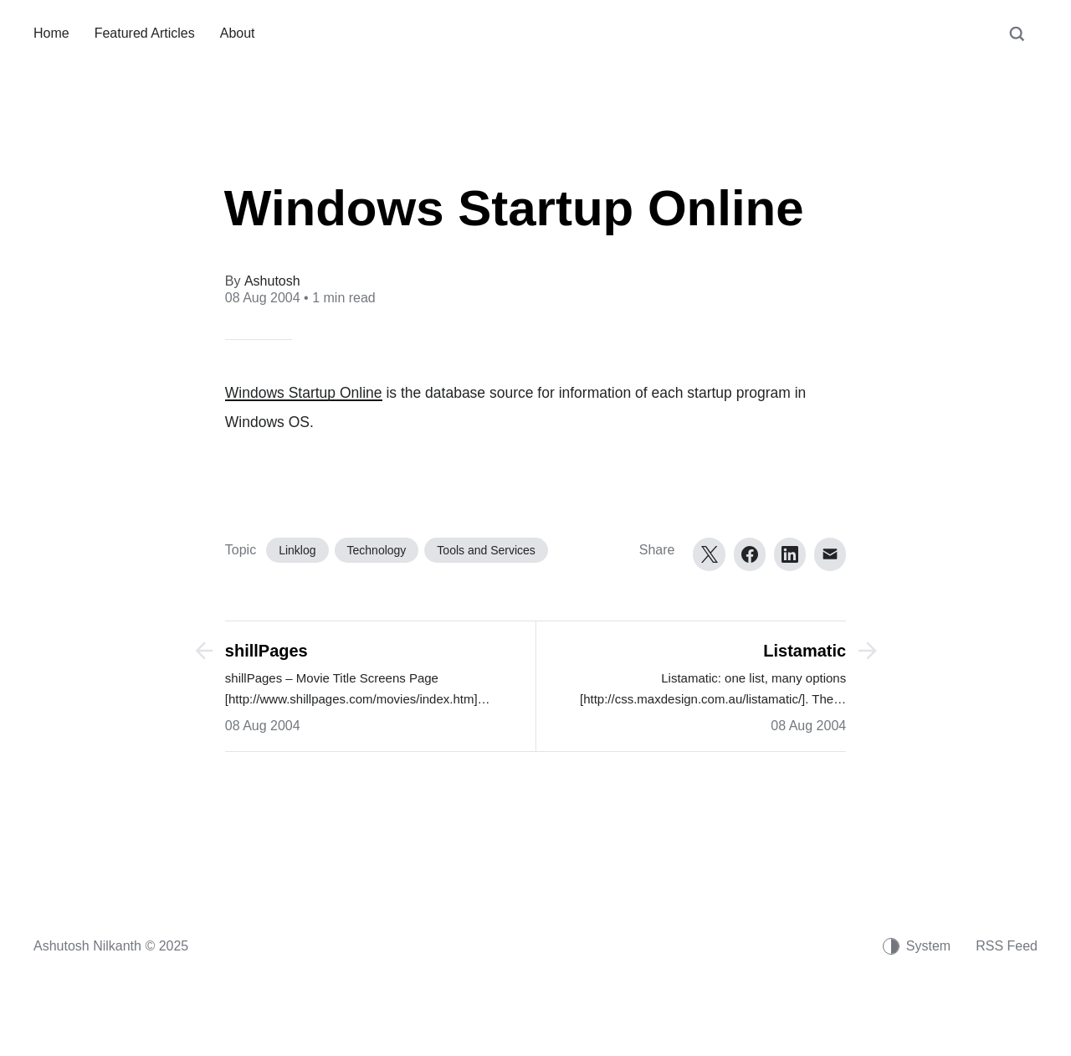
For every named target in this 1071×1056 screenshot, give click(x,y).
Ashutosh (272, 281)
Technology (377, 550)
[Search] (1016, 42)
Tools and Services (486, 550)
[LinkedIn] (790, 554)
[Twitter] (709, 554)
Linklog (297, 550)
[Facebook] (750, 554)
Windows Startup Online (303, 392)
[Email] (830, 554)
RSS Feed (1007, 946)
